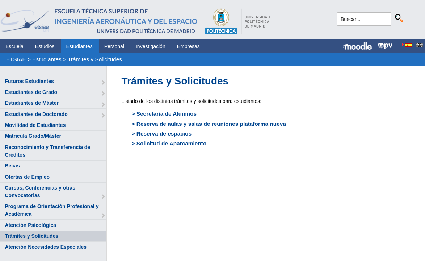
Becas (12, 166)
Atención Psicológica (30, 225)
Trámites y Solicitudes (95, 59)
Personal (114, 46)
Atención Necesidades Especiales (46, 247)
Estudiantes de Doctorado (36, 114)
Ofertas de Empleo (27, 177)
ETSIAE (16, 59)
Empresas (188, 46)
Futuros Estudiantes (29, 81)
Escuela (14, 46)
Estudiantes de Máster (32, 103)
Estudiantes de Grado (31, 92)
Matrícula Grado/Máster (33, 136)
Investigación (150, 46)
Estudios (45, 46)
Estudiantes (79, 46)
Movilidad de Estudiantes (35, 125)
